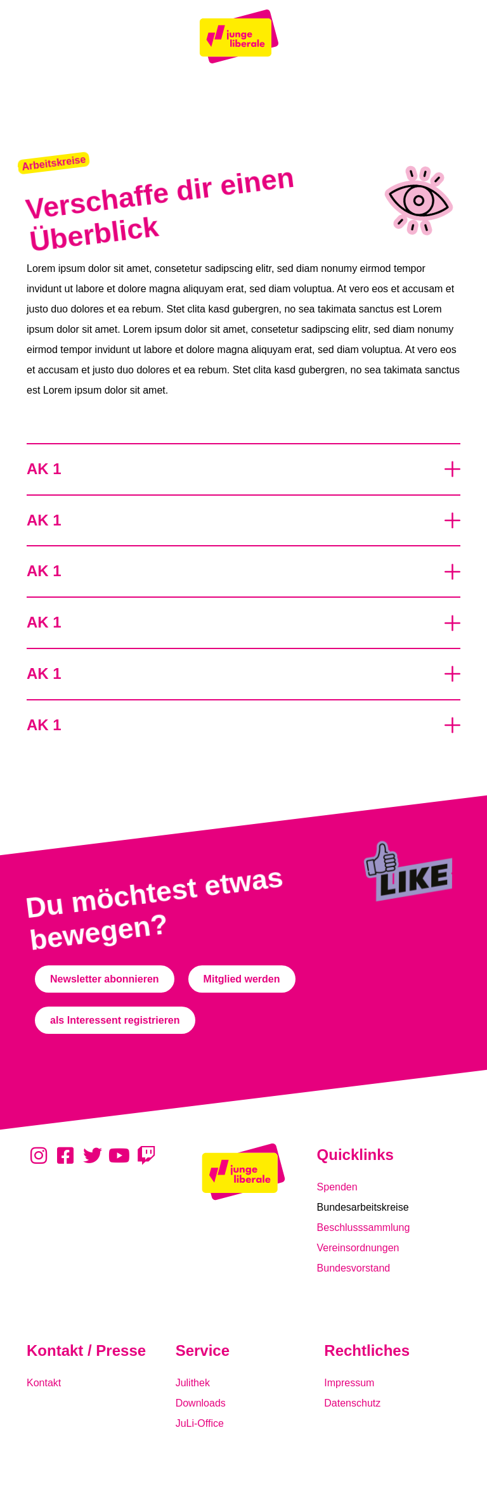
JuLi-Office (200, 1423)
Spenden (337, 1187)
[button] (53, 163)
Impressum (349, 1382)
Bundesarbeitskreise (363, 1207)
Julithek (193, 1382)
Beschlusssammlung (363, 1227)
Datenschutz (352, 1403)
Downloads (201, 1403)
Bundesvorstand (354, 1268)
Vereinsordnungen (358, 1247)
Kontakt (44, 1382)
